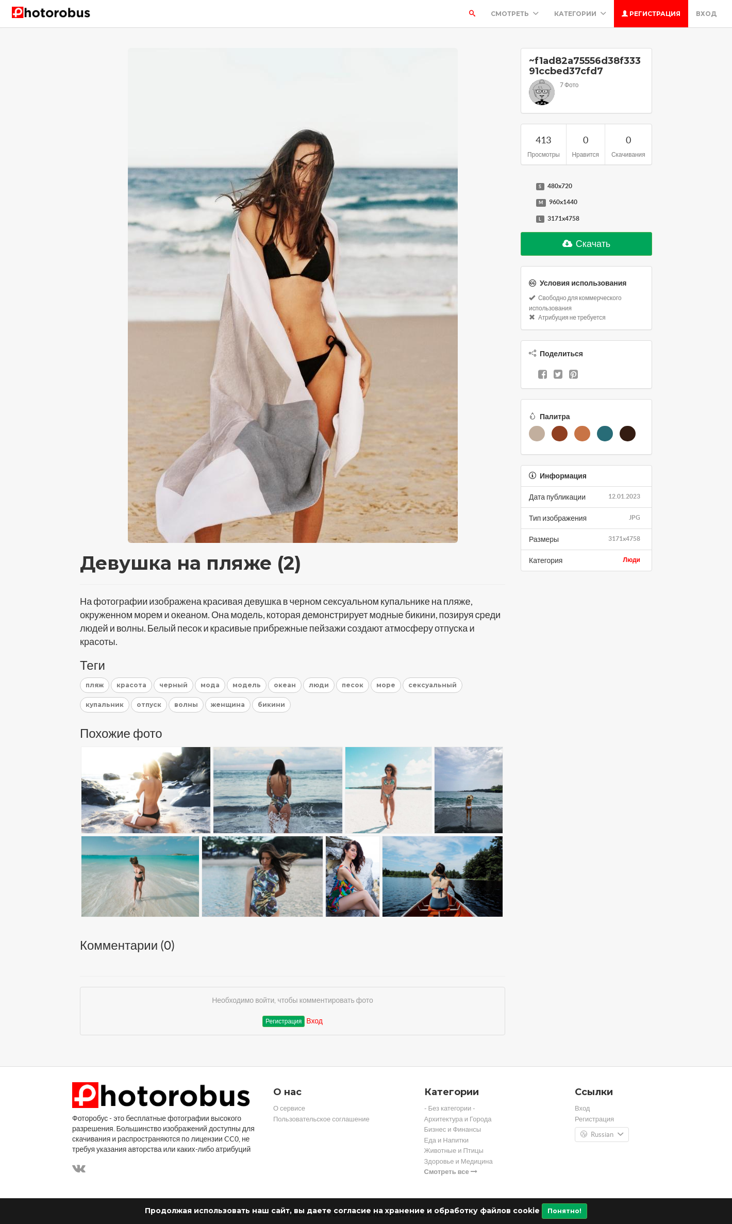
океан (285, 685)
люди (319, 685)
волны (186, 704)
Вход (706, 14)
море (385, 685)
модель (246, 685)
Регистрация (651, 14)
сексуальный (432, 685)
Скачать (586, 243)
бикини (271, 704)
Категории (580, 14)
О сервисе (289, 1108)
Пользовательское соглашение (321, 1119)
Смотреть (515, 14)
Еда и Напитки (446, 1140)
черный (173, 685)
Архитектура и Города (458, 1119)
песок (352, 685)
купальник (105, 704)
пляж (95, 685)
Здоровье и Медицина (458, 1161)
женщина (228, 704)
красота (131, 685)
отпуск (149, 704)
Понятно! (564, 1211)
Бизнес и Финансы (452, 1129)
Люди (631, 559)
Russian (601, 1135)
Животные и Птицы (454, 1150)
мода (210, 685)
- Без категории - (450, 1108)
